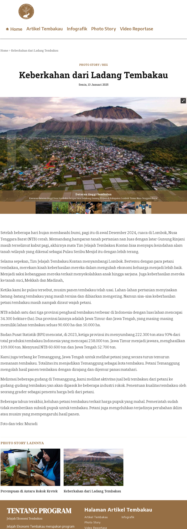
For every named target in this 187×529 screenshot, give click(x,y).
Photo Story (103, 28)
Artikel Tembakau (44, 28)
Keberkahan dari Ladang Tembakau (92, 491)
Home (14, 29)
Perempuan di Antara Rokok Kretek (29, 491)
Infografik (77, 28)
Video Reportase (136, 28)
